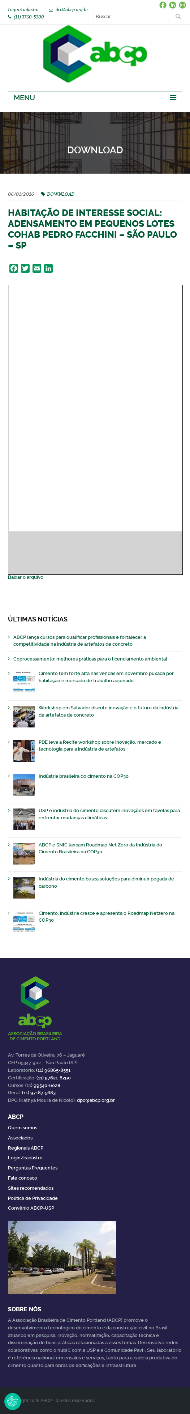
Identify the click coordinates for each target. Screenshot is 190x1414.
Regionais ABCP (25, 1148)
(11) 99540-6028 (42, 1085)
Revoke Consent (13, 1401)
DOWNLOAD (60, 194)
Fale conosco (22, 1178)
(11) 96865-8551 (53, 1070)
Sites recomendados (30, 1188)
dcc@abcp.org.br (72, 10)
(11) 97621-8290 (53, 1077)
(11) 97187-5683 (39, 1092)
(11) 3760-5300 (29, 17)
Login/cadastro (23, 10)
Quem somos (22, 1127)
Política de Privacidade (33, 1198)
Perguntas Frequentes (32, 1168)
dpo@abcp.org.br (96, 1100)
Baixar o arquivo (25, 577)
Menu (24, 97)
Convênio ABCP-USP (31, 1208)
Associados (20, 1138)
